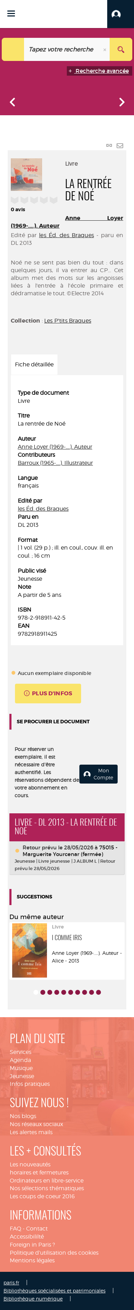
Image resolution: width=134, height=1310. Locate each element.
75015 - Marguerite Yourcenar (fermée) (70, 850)
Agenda (20, 1060)
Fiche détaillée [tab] (34, 364)
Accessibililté (27, 1236)
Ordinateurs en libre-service (47, 1180)
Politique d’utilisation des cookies (54, 1252)
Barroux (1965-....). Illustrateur (55, 463)
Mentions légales (32, 1260)
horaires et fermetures (39, 1172)
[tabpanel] (67, 513)
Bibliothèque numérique (33, 1299)
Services (20, 1052)
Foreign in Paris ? (32, 1244)
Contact (37, 1228)
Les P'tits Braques (67, 320)
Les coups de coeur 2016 (42, 1196)
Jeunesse (22, 1076)
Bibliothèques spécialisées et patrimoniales (54, 1291)
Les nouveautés (30, 1164)
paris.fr (11, 1282)
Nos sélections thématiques (47, 1188)
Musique (21, 1068)
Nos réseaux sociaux (36, 1124)
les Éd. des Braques (66, 235)
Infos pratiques (30, 1084)
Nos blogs (23, 1116)
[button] (120, 14)
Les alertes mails (31, 1132)
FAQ (15, 1228)
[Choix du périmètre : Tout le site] (13, 49)
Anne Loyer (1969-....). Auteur (55, 446)
